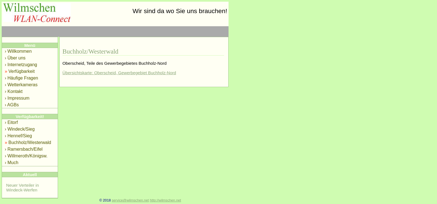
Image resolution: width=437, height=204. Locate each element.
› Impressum (17, 98)
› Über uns (15, 58)
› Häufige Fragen (21, 78)
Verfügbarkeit (20, 71)
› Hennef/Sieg (18, 135)
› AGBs (12, 104)
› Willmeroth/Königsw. (26, 155)
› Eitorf (11, 122)
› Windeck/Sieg (20, 129)
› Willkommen (18, 51)
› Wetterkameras (21, 84)
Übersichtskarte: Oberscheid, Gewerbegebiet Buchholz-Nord (119, 72)
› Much (11, 162)
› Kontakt (14, 91)
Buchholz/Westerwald (28, 142)
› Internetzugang (21, 64)
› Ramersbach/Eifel (24, 149)
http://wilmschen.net (165, 200)
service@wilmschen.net (130, 200)
